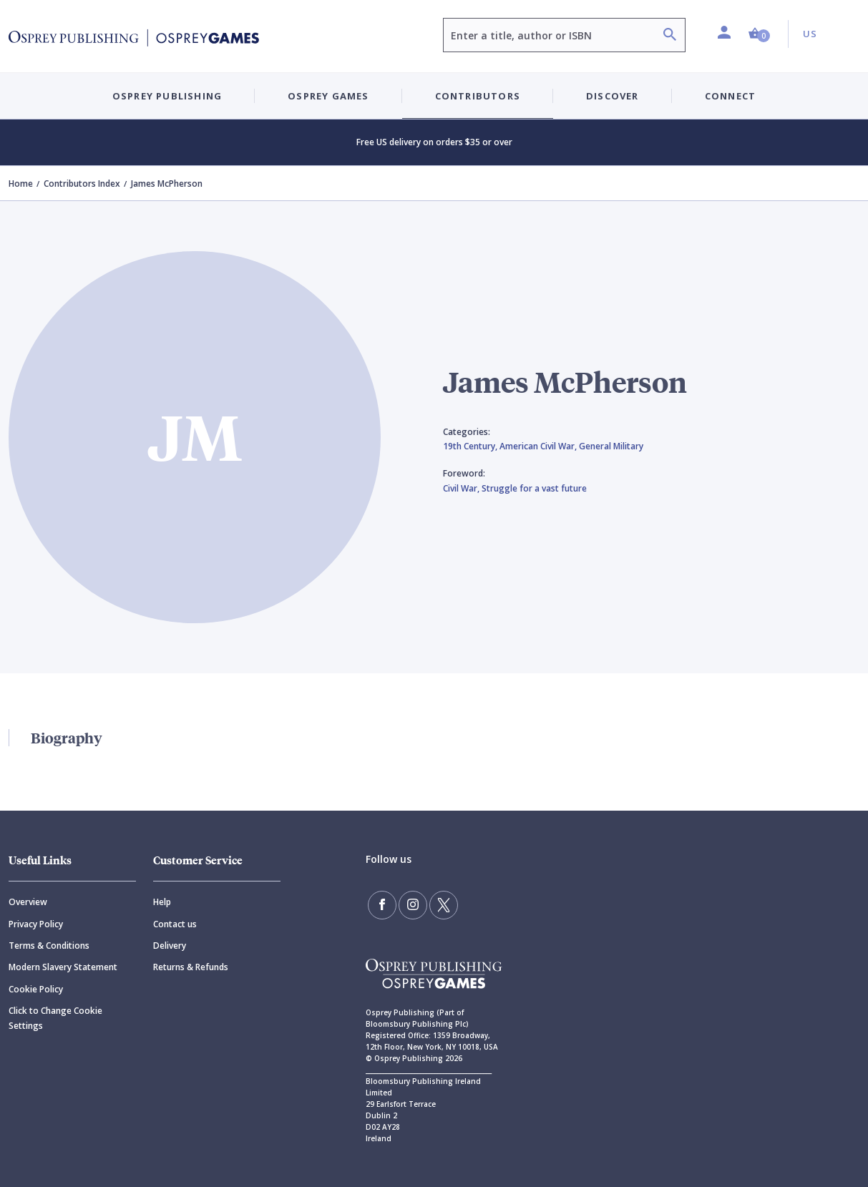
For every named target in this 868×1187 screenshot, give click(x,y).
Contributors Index (82, 183)
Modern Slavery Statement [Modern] (63, 967)
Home (21, 183)
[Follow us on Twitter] (443, 905)
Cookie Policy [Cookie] (36, 989)
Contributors (477, 95)
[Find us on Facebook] (382, 905)
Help (162, 902)
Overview (28, 902)
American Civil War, (539, 446)
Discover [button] (612, 95)
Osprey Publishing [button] (167, 95)
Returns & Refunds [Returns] (190, 967)
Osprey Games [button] (328, 95)
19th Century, (471, 446)
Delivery (169, 945)
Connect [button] (730, 95)
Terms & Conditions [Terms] (49, 945)
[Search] (670, 36)
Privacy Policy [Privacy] (36, 924)
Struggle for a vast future (534, 488)
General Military (611, 446)
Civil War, (462, 488)
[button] (759, 34)
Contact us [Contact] (175, 924)
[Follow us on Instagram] (413, 905)
